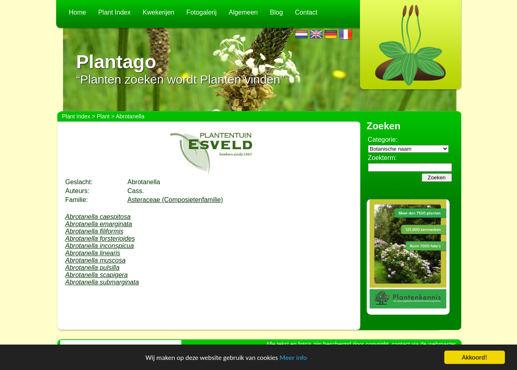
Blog (276, 12)
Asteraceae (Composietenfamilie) (175, 199)
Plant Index (114, 12)
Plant (103, 116)
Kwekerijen (158, 12)
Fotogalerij (202, 12)
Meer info (293, 357)
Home (77, 12)
